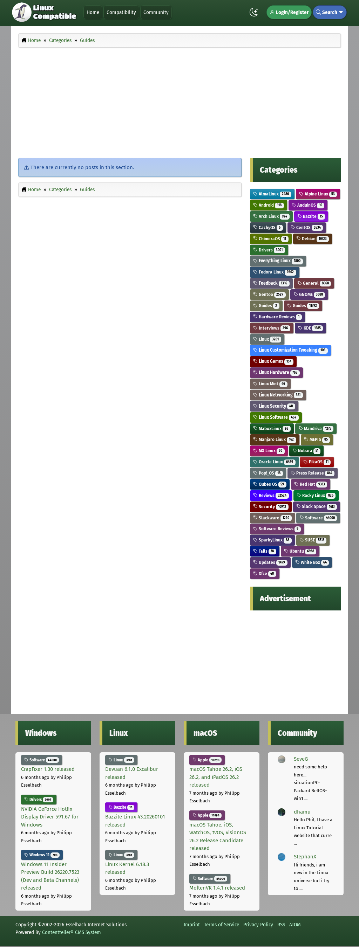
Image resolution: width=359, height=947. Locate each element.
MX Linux (269, 450)
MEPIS (317, 439)
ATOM (295, 924)
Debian (312, 238)
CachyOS (268, 227)
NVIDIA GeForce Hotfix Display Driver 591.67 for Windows (50, 817)
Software (318, 517)
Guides (266, 305)
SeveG (301, 759)
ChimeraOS (271, 238)
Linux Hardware (276, 372)
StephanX (305, 856)
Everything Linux (278, 260)
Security (271, 506)
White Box (312, 562)
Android (268, 205)
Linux (267, 339)
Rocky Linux (316, 495)
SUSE (313, 539)
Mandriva (316, 428)
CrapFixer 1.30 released (48, 769)
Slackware (272, 517)
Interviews (271, 328)
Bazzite (311, 216)
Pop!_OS (268, 473)
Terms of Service (221, 924)
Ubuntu (300, 551)
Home (93, 12)
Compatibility (121, 12)
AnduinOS (308, 205)
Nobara (306, 450)
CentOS (307, 227)
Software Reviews (277, 528)
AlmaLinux (272, 193)
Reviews (271, 495)
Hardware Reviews (277, 316)
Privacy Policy (258, 924)
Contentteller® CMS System (71, 932)
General (314, 283)
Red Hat (310, 484)
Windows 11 (42, 854)
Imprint (192, 924)
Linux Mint (270, 383)
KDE (310, 328)
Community (156, 12)
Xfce (264, 573)
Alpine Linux (318, 193)
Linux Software (276, 417)
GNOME (309, 294)
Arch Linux (271, 216)
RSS (281, 924)
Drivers (269, 250)
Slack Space (316, 506)
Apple (207, 760)
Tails (264, 551)
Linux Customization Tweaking (290, 350)
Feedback (271, 283)
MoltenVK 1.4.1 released (217, 888)
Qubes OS (269, 484)
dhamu (302, 812)
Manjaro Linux (274, 439)
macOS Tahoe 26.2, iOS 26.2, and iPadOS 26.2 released (215, 777)
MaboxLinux (272, 428)
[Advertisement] (179, 101)
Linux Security (274, 406)
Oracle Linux (274, 461)
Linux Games (273, 361)
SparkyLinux (272, 539)
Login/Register (289, 12)
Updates (270, 562)
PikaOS (317, 461)
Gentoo (269, 294)
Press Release (313, 473)
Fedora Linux (274, 272)
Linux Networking (278, 395)
